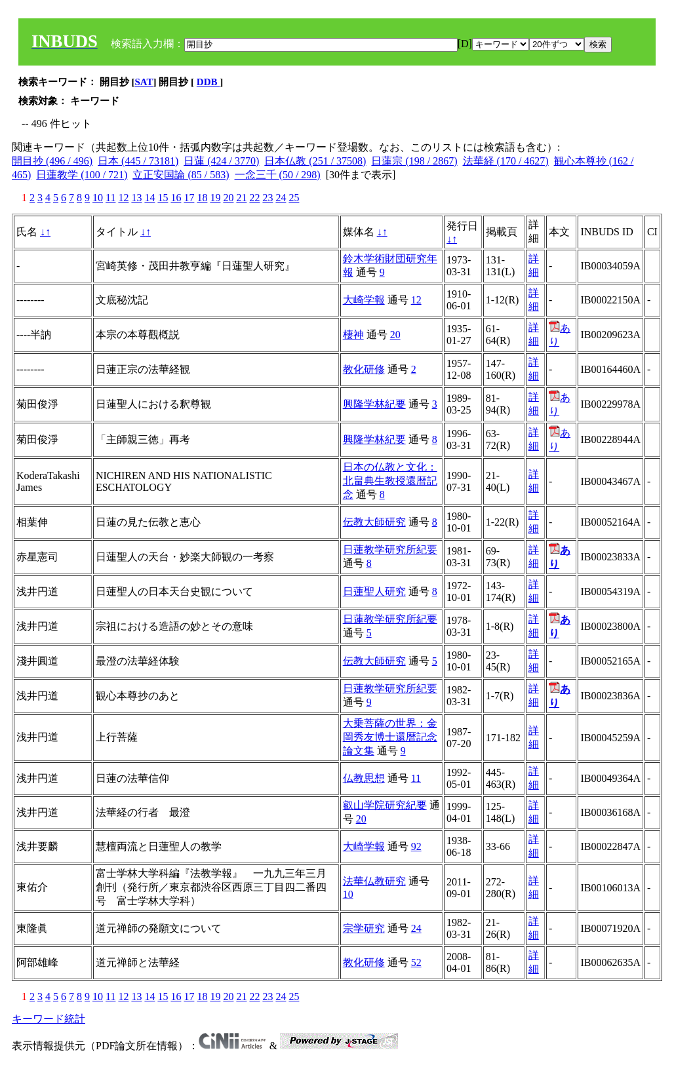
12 (123, 197)
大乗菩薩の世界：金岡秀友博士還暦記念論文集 (390, 737)
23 (267, 197)
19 (215, 197)
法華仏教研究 (374, 881)
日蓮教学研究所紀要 (390, 549)
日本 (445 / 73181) (138, 160)
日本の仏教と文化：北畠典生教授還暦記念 (390, 480)
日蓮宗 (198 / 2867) (414, 160)
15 (162, 197)
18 (202, 197)
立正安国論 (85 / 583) (180, 174)
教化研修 (364, 369)
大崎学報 (364, 299)
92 (416, 846)
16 (175, 197)
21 (241, 197)
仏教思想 (364, 778)
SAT (144, 82)
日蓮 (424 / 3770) (221, 160)
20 (228, 197)
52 (416, 962)
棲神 (353, 334)
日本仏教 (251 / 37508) (315, 160)
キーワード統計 (48, 1018)
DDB (208, 82)
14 (149, 197)
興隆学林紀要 (374, 404)
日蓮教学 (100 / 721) (81, 174)
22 (254, 197)
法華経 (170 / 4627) (506, 160)
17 (189, 197)
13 (136, 197)
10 (97, 197)
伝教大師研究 (374, 522)
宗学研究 (364, 928)
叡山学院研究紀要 (385, 805)
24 (280, 197)
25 (293, 197)
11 (110, 197)
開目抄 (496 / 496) (52, 160)
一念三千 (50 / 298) (278, 174)
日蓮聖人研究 (374, 591)
